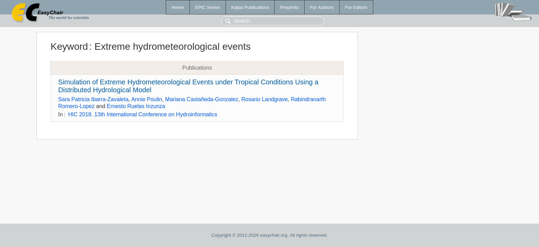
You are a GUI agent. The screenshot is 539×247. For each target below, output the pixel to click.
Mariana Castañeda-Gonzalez (202, 99)
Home (178, 7)
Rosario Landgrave (264, 99)
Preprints (289, 7)
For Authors (322, 7)
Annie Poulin (146, 99)
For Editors (356, 7)
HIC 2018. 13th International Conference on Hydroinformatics (142, 114)
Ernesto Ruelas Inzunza (136, 106)
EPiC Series (207, 7)
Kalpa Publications (250, 7)
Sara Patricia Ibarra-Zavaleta (93, 99)
